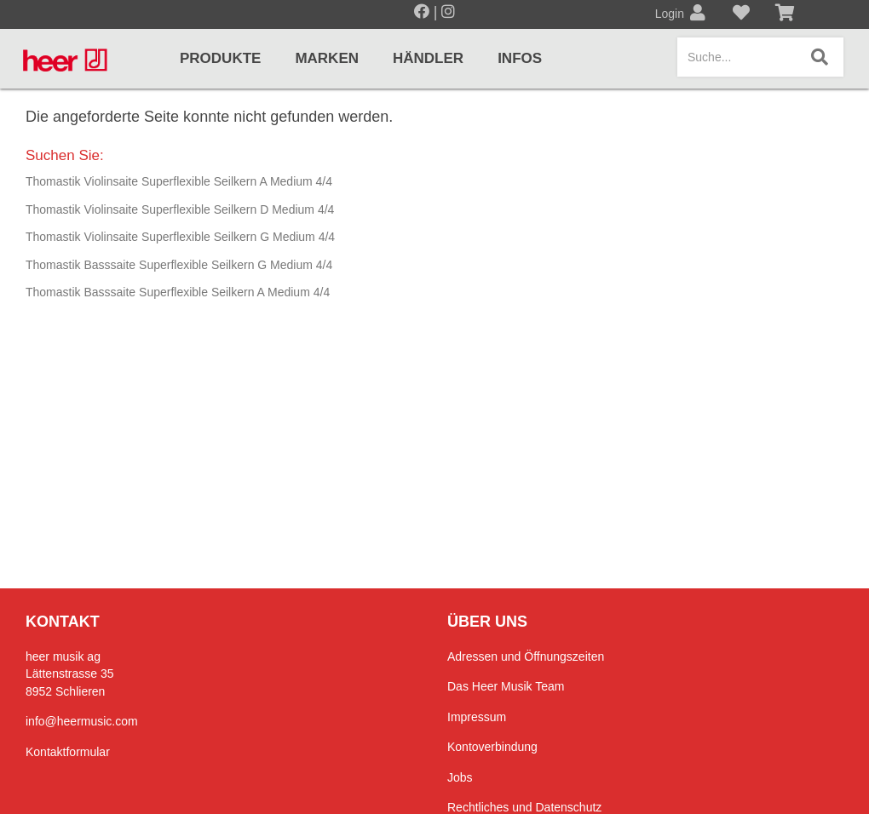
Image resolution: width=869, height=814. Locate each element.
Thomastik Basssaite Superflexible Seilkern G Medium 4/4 (179, 265)
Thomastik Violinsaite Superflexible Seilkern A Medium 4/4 (179, 181)
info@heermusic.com (82, 721)
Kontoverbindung (492, 747)
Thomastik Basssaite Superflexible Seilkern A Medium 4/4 (178, 292)
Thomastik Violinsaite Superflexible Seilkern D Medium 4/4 (180, 209)
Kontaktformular (68, 752)
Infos (520, 58)
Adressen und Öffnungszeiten (525, 656)
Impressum (476, 717)
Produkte (220, 58)
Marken (327, 58)
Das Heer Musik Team (505, 686)
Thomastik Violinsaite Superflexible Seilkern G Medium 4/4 (180, 237)
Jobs (460, 777)
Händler (428, 58)
